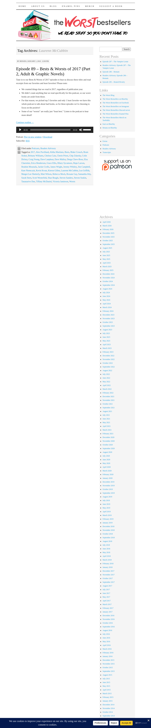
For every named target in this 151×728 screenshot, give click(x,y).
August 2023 (107, 330)
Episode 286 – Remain (111, 72)
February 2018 (108, 563)
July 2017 (106, 589)
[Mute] (80, 129)
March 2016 (107, 649)
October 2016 (108, 623)
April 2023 (107, 344)
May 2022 (106, 382)
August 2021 (107, 411)
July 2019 (106, 500)
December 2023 (108, 315)
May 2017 (106, 597)
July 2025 (106, 252)
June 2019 (106, 504)
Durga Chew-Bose (75, 159)
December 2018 (108, 526)
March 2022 (107, 389)
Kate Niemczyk (28, 170)
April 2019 (107, 511)
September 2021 (109, 408)
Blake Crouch (76, 152)
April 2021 (107, 426)
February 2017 (108, 608)
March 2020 (107, 471)
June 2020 (106, 460)
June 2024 (106, 296)
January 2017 (107, 612)
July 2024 (106, 292)
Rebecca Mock (59, 174)
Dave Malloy (60, 159)
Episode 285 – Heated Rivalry (114, 82)
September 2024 (109, 285)
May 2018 (106, 552)
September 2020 (109, 448)
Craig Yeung (34, 159)
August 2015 (107, 675)
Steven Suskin (80, 178)
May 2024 (106, 300)
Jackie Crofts (43, 167)
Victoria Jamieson (60, 181)
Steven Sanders (66, 178)
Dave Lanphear (47, 159)
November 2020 (109, 441)
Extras (105, 141)
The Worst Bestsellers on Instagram (116, 106)
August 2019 (107, 497)
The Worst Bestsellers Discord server (116, 110)
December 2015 (108, 660)
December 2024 (108, 274)
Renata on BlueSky (110, 128)
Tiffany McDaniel (44, 181)
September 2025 (109, 244)
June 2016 (106, 638)
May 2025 (106, 259)
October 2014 (108, 712)
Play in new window (33, 137)
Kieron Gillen (54, 170)
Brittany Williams (35, 156)
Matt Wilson (46, 174)
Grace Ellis (51, 163)
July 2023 (106, 333)
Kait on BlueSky (109, 124)
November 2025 (109, 237)
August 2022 (107, 370)
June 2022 (106, 378)
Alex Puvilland (42, 152)
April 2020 (107, 467)
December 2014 (108, 705)
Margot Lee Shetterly (30, 174)
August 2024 (107, 289)
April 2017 (107, 601)
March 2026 (107, 226)
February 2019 (108, 519)
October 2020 (108, 445)
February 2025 (108, 270)
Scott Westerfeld (39, 178)
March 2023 (107, 348)
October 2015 (108, 667)
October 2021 (108, 404)
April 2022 (107, 385)
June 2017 (106, 593)
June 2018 (106, 549)
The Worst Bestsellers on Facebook (116, 103)
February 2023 (108, 352)
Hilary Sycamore (64, 163)
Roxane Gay (71, 174)
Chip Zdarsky (75, 156)
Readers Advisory (48, 148)
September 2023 (109, 326)
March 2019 (107, 515)
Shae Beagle (53, 178)
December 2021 (108, 396)
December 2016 (108, 615)
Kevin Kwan (41, 170)
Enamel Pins (71, 6)
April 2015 (107, 690)
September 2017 (109, 582)
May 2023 (106, 341)
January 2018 (107, 567)
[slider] (50, 130)
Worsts (72, 181)
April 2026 (107, 222)
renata (23, 61)
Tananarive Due (28, 181)
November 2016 (109, 619)
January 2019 (107, 523)
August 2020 (107, 452)
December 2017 (108, 571)
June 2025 (106, 255)
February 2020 (108, 474)
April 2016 (107, 645)
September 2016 (109, 627)
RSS (28, 141)
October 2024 (108, 281)
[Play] (20, 129)
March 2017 (107, 604)
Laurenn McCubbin (69, 170)
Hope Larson (78, 163)
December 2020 (108, 437)
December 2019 (108, 482)
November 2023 (109, 318)
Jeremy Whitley (70, 167)
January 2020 (107, 478)
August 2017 (107, 586)
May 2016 (106, 641)
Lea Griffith (84, 170)
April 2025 (107, 263)
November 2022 (109, 359)
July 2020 (106, 456)
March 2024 (107, 307)
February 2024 (108, 311)
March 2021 (107, 430)
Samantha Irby (84, 174)
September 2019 (109, 493)
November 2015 (109, 664)
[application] (54, 130)
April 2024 (107, 304)
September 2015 (109, 671)
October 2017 (108, 578)
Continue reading (25, 122)
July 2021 (106, 415)
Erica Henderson (38, 163)
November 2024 (109, 278)
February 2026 (108, 229)
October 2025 (108, 240)
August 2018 (107, 541)
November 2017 (109, 575)
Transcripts (107, 152)
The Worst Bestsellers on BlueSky (115, 99)
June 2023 (106, 337)
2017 (33, 152)
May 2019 (106, 508)
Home (22, 6)
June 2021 (106, 419)
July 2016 (106, 634)
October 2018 (108, 534)
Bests (67, 152)
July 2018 (106, 545)
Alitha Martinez (57, 152)
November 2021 (109, 400)
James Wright (56, 167)
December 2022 (108, 356)
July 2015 (106, 679)
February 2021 (108, 434)
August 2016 (107, 630)
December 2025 (108, 233)
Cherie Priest (62, 156)
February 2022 (108, 393)
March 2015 (107, 693)
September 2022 (109, 367)
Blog (53, 6)
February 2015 (108, 697)
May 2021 (106, 422)
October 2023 (108, 322)
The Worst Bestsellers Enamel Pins (115, 114)
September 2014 (109, 716)
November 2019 (109, 486)
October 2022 (108, 363)
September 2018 (109, 537)
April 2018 (107, 556)
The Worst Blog (108, 95)
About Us (38, 6)
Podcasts (35, 148)
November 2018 (109, 530)
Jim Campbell (84, 167)
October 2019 (108, 489)
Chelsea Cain (50, 156)
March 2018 (107, 560)
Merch (90, 6)
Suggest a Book (111, 6)
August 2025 (107, 248)
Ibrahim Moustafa (29, 167)
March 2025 (107, 266)
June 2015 (106, 682)
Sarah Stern (26, 178)
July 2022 (106, 374)
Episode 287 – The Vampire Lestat (115, 61)
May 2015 (106, 686)
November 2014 (109, 708)
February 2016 (108, 653)
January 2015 (107, 701)
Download (47, 137)
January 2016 (107, 656)
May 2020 (106, 463)
